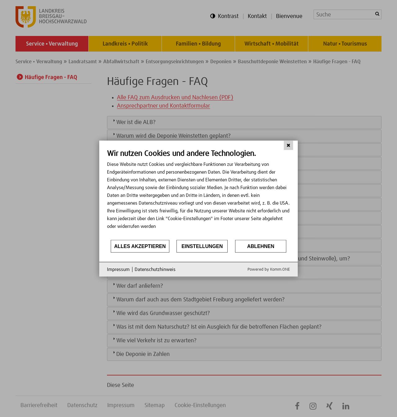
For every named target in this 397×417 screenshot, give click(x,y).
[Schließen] (288, 145)
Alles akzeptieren (140, 246)
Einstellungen (202, 246)
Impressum (118, 269)
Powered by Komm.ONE (269, 270)
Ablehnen (260, 246)
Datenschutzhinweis (155, 269)
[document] (198, 194)
